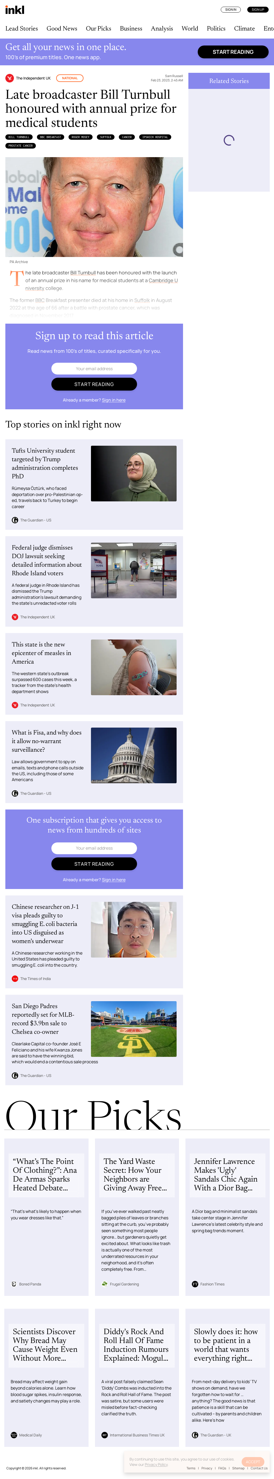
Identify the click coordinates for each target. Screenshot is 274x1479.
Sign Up (258, 9)
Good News (62, 29)
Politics (216, 29)
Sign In (230, 9)
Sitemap (238, 1468)
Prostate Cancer (21, 145)
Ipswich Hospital (155, 137)
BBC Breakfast (50, 137)
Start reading (233, 51)
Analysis (162, 29)
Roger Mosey (80, 137)
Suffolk (105, 137)
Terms (191, 1468)
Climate (244, 29)
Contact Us (259, 1468)
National (70, 78)
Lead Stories (21, 29)
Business (131, 29)
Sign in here (113, 400)
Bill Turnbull (19, 137)
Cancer (127, 137)
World (190, 29)
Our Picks (98, 29)
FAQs (222, 1468)
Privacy (206, 1468)
